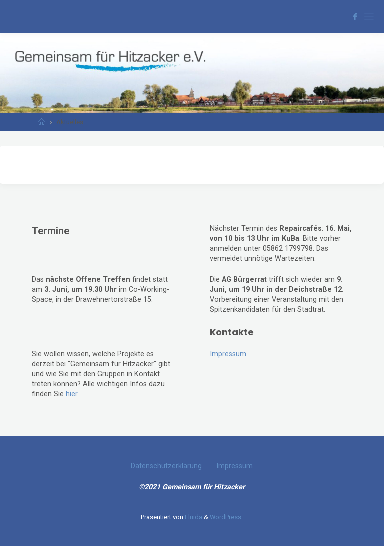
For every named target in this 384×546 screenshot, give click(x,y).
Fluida (193, 517)
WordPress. (226, 517)
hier (72, 394)
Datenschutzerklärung (166, 466)
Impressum (228, 354)
